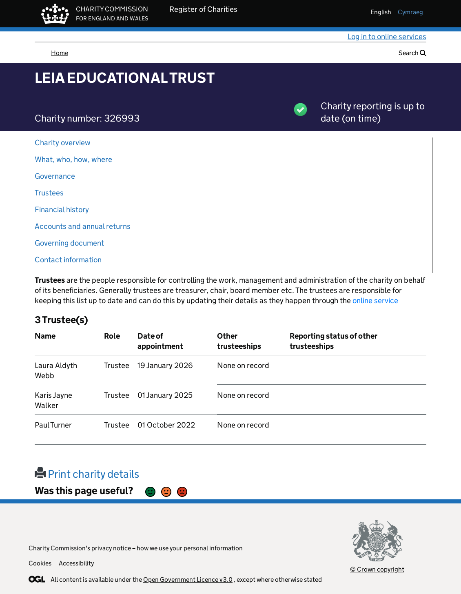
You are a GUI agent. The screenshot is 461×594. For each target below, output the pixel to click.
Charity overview (63, 142)
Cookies (40, 563)
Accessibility (76, 563)
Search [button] (412, 53)
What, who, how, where (73, 159)
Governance (55, 176)
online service (375, 300)
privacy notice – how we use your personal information (167, 548)
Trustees (49, 192)
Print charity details (87, 474)
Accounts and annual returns (83, 226)
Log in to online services (387, 36)
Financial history (62, 209)
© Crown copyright (377, 569)
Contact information (68, 259)
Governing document (69, 243)
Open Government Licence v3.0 (188, 579)
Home (59, 53)
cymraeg (410, 12)
